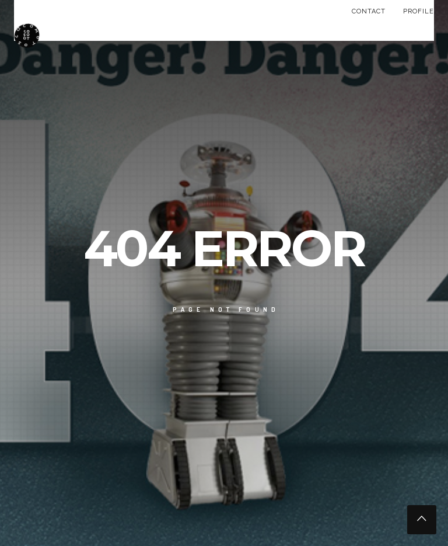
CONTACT (369, 11)
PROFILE (418, 11)
